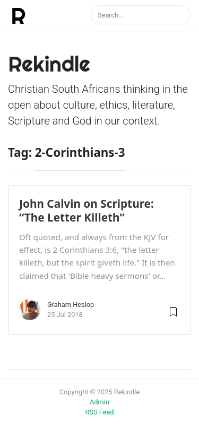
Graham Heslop (70, 304)
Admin (99, 402)
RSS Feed (99, 412)
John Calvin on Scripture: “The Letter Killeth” (86, 210)
